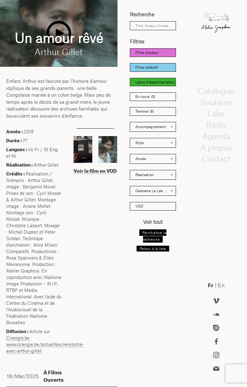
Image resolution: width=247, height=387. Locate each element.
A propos (216, 147)
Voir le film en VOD (95, 171)
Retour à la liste (153, 249)
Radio (216, 124)
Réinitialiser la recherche (154, 236)
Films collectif (146, 67)
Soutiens (216, 102)
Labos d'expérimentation (155, 82)
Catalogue (216, 90)
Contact (216, 158)
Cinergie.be (18, 338)
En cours (145, 96)
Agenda (216, 136)
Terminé (144, 111)
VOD (139, 206)
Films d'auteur (146, 52)
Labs (216, 113)
